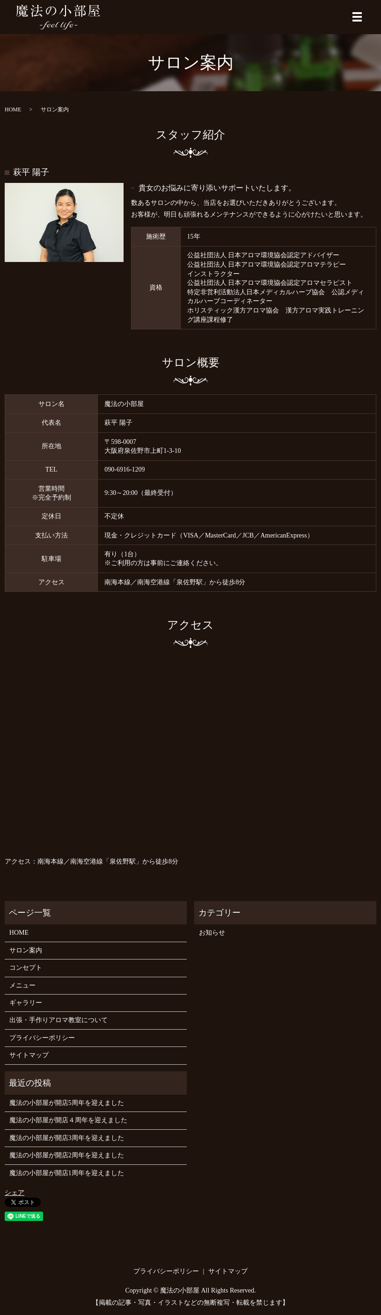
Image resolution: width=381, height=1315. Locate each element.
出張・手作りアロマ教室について (58, 1020)
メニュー (22, 985)
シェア (14, 1192)
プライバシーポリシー (42, 1037)
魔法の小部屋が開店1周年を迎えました (66, 1173)
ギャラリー (25, 1002)
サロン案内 (25, 950)
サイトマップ (29, 1055)
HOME (13, 109)
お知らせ (212, 933)
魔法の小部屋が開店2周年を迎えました (66, 1155)
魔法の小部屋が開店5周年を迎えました (66, 1102)
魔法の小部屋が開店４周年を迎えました (68, 1120)
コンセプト (25, 968)
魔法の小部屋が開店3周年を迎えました (66, 1137)
